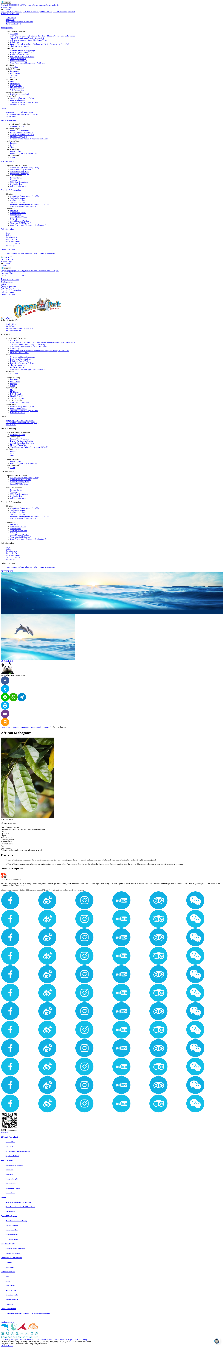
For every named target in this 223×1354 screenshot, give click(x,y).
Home (3, 727)
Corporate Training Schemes (20, 170)
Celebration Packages (18, 186)
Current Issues (15, 215)
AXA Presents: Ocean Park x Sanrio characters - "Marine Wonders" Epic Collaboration (42, 36)
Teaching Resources (17, 202)
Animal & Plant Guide (18, 217)
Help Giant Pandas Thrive (19, 55)
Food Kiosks (15, 73)
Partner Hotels (11, 116)
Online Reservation (60, 12)
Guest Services (11, 237)
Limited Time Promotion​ (19, 130)
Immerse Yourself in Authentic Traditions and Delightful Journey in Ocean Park (39, 44)
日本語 (22, 5)
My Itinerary (15, 84)
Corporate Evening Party (19, 172)
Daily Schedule (16, 86)
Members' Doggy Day (18, 137)
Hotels (3, 108)
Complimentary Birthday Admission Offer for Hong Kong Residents (31, 253)
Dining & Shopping (12, 1179)
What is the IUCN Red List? (20, 223)
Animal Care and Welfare (19, 221)
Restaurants (14, 71)
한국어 (17, 5)
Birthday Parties (16, 178)
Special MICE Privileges (19, 174)
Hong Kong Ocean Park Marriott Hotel (20, 112)
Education (9, 1262)
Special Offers (11, 18)
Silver (12, 147)
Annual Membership (8, 120)
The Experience (7, 28)
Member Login (6, 7)
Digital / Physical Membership (21, 133)
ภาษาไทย (29, 5)
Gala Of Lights (15, 42)
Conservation (30, 727)
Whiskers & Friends (17, 104)
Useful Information (13, 243)
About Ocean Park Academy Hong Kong (25, 196)
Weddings (14, 180)
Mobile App (10, 245)
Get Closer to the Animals (19, 94)
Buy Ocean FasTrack (28, 12)
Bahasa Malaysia (52, 5)
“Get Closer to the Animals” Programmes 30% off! (29, 139)
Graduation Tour (16, 184)
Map (12, 82)
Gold (12, 145)
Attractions (14, 67)
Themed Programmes (18, 59)
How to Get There (12, 239)
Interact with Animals (13, 1188)
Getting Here (15, 12)
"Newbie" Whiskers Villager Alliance (24, 102)
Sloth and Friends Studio (19, 46)
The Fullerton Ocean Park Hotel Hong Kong (22, 114)
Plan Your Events (7, 161)
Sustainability (82, 1339)
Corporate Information (34, 1339)
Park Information (7, 229)
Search (24, 275)
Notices (8, 235)
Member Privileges (12, 1225)
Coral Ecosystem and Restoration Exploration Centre (30, 225)
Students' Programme (18, 198)
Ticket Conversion (12, 1239)
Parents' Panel (10, 1193)
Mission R (14, 211)
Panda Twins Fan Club (18, 61)
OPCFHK (13, 219)
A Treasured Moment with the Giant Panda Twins (28, 40)
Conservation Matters (18, 213)
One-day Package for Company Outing (24, 167)
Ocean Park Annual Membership (16, 1221)
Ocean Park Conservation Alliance (23, 206)
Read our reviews (7, 1322)
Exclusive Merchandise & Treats (22, 57)
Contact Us (5, 1339)
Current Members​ (11, 1234)
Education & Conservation (11, 190)
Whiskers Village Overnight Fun (22, 98)
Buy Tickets (5, 12)
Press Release (21, 1339)
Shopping (13, 75)
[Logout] (7, 10)
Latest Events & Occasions (14, 1165)
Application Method (17, 200)
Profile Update (15, 151)
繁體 (8, 5)
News (8, 233)
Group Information (13, 241)
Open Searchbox (7, 273)
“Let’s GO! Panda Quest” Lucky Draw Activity (27, 38)
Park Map (71, 12)
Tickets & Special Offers (10, 14)
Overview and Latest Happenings (22, 50)
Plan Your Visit (10, 1184)
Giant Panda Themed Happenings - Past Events (27, 63)
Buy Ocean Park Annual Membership (19, 22)
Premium (13, 143)
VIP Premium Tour (17, 90)
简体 (12, 5)
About (12, 157)
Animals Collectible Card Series (22, 135)
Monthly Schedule (17, 88)
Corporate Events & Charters (15, 1248)
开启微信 (4, 1132)
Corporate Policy (49, 1339)
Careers (4, 266)
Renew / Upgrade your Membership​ (23, 153)
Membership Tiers (12, 1230)
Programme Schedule (44, 12)
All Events (14, 34)
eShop (12, 77)
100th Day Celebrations (19, 182)
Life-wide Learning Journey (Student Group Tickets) (29, 204)
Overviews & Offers (17, 126)
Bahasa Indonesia (39, 5)
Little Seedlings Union (18, 100)
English (4, 5)
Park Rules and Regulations (66, 1339)
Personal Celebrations (13, 1253)
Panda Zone (9, 1170)
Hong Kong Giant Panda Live (21, 52)
